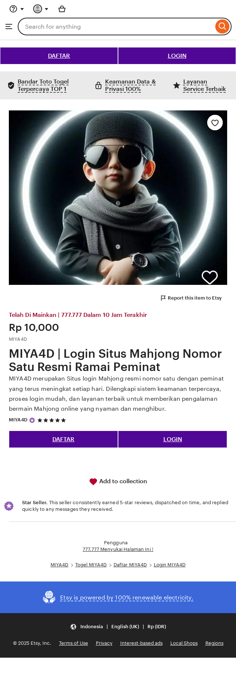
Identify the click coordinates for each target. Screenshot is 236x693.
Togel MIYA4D (91, 565)
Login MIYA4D (170, 565)
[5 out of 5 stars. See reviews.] (53, 420)
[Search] (223, 26)
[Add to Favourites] (215, 122)
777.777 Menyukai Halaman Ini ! (118, 549)
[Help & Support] (16, 9)
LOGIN (177, 55)
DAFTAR (59, 55)
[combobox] (116, 26)
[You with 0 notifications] (41, 9)
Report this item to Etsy (191, 298)
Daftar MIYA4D (130, 565)
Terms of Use (73, 643)
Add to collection (118, 481)
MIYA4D (18, 419)
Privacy (104, 643)
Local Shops (184, 643)
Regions (214, 643)
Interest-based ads (141, 643)
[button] (118, 626)
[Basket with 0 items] (62, 9)
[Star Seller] (32, 420)
